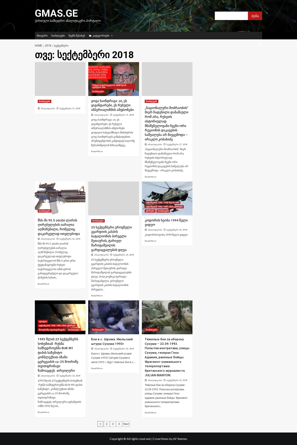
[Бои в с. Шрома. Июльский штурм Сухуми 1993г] (113, 317)
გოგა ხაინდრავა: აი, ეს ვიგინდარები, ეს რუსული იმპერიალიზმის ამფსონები (112, 105)
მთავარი (42, 35)
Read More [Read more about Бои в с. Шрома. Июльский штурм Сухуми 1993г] (97, 368)
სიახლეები (58, 35)
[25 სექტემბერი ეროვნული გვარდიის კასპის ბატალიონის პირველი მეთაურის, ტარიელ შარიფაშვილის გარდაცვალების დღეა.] (113, 198)
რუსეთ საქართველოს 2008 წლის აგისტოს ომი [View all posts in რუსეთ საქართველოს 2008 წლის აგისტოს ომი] (109, 86)
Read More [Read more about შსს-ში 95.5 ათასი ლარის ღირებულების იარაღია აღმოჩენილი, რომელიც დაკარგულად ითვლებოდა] (43, 283)
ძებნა (255, 16)
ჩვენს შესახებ (77, 35)
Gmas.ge (56, 13)
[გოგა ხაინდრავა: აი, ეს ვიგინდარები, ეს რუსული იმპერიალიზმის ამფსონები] (113, 79)
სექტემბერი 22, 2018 (123, 349)
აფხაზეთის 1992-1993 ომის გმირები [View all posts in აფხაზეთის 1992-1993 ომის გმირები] (164, 207)
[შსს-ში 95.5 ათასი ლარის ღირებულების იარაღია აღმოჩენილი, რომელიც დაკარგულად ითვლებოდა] (60, 198)
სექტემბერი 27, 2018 (69, 108)
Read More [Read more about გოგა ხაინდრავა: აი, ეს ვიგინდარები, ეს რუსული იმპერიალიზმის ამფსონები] (97, 151)
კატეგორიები (103, 35)
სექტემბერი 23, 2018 (69, 376)
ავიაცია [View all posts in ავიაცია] (43, 321)
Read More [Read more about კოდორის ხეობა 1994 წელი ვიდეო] (150, 240)
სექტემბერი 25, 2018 (69, 239)
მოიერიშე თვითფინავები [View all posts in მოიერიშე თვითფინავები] (52, 330)
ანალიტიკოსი (48, 108)
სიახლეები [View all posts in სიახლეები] (44, 101)
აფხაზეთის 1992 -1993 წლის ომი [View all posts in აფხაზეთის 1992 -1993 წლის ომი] (162, 202)
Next (126, 424)
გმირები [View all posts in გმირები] (150, 211)
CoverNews (161, 438)
